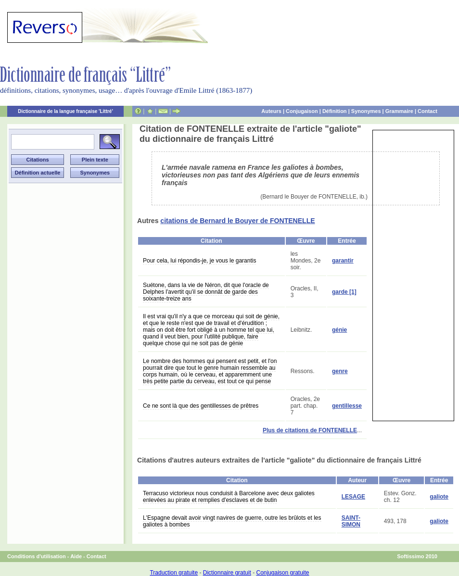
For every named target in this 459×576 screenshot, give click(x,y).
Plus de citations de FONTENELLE (310, 430)
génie (339, 329)
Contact (427, 111)
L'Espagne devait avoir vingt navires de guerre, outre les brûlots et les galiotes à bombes (232, 521)
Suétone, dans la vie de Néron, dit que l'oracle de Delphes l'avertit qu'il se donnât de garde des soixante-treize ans (206, 292)
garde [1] (344, 291)
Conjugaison (302, 111)
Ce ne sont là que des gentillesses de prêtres (200, 405)
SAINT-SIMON (351, 521)
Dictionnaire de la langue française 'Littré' (65, 111)
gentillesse (347, 405)
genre (340, 371)
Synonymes (366, 111)
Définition (334, 111)
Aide (76, 556)
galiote (439, 496)
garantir (343, 260)
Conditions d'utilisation (36, 556)
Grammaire (399, 111)
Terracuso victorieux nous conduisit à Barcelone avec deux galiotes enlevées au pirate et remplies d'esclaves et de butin (229, 496)
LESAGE (353, 496)
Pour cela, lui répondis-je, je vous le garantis (199, 260)
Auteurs (271, 111)
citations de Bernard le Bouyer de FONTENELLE (237, 221)
